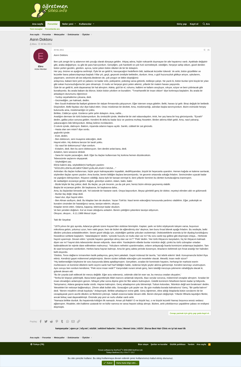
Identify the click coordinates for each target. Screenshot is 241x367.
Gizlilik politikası (178, 344)
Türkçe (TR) (37, 344)
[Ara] (206, 24)
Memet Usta (129, 328)
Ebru (34, 44)
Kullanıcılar (85, 24)
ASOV (140, 328)
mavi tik (182, 328)
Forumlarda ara (52, 29)
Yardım (191, 344)
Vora (119, 328)
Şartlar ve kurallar (159, 344)
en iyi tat (172, 328)
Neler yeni (67, 24)
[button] (75, 24)
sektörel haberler (106, 328)
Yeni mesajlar (36, 29)
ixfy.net (84, 328)
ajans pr (74, 328)
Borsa (148, 328)
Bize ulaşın (143, 344)
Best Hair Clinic (160, 328)
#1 (208, 50)
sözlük (92, 328)
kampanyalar (62, 328)
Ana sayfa (37, 24)
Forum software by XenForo (120, 350)
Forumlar (53, 24)
